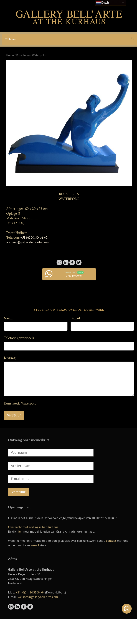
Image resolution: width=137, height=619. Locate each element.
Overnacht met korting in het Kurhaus (33, 527)
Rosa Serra (23, 55)
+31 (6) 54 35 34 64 (33, 237)
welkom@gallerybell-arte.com (27, 242)
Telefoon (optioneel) (19, 338)
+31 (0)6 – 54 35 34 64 (30, 592)
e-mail (35, 545)
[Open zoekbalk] (132, 38)
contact (111, 540)
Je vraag (9, 358)
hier (19, 531)
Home (10, 55)
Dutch (102, 3)
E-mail (75, 318)
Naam (8, 318)
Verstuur (14, 415)
